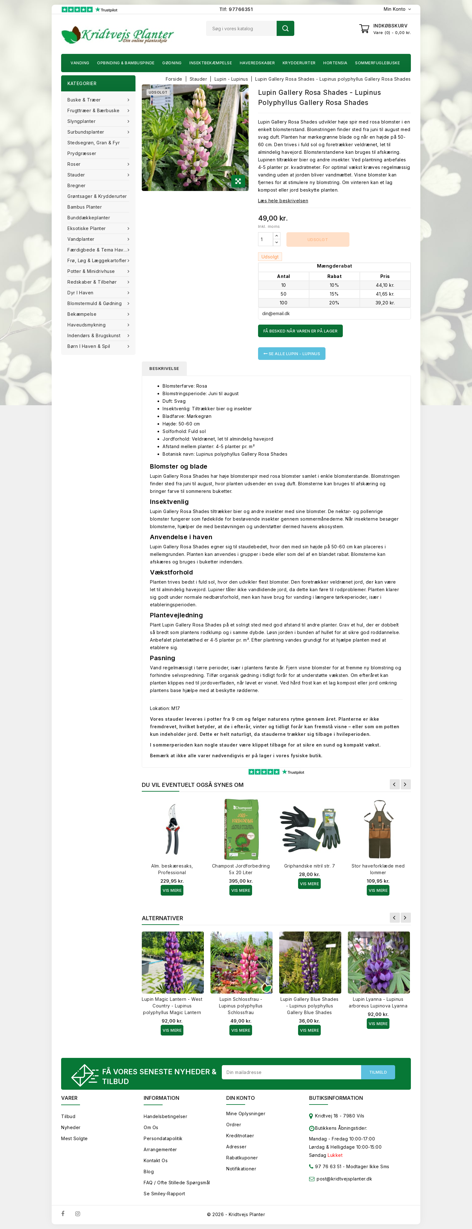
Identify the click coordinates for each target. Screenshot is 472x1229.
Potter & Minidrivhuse (91, 271)
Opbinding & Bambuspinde (126, 63)
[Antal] (265, 239)
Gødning (172, 63)
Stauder (76, 174)
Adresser (236, 1146)
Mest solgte (74, 1138)
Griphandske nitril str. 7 (309, 865)
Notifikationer (241, 1168)
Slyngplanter (82, 121)
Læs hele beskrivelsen (283, 200)
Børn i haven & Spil (89, 346)
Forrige (395, 784)
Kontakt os (156, 1160)
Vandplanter (81, 239)
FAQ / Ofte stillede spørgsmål (177, 1182)
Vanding (80, 63)
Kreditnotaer (240, 1135)
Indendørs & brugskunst (94, 335)
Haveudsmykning (87, 324)
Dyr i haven (81, 292)
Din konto (240, 1098)
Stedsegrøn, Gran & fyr (93, 142)
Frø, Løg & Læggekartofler (97, 260)
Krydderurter (299, 63)
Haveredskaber (257, 63)
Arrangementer (160, 1149)
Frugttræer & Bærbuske (94, 110)
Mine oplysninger (245, 1113)
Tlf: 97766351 (236, 9)
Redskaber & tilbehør (92, 282)
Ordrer (233, 1124)
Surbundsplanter (86, 132)
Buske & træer (84, 99)
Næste (406, 784)
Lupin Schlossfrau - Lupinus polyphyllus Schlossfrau (241, 1005)
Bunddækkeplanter (88, 217)
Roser (74, 164)
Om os (151, 1127)
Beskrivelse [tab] (164, 368)
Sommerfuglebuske (377, 63)
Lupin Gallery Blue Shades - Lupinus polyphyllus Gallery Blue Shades (309, 1005)
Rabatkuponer (242, 1157)
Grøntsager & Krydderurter (97, 196)
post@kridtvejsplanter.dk (344, 1178)
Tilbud (68, 1116)
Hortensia (335, 63)
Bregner (76, 185)
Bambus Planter (84, 207)
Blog (149, 1171)
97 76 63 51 (325, 1168)
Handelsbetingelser (165, 1116)
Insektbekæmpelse (210, 63)
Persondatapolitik (163, 1138)
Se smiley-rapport (164, 1193)
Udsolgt (318, 239)
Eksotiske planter (87, 228)
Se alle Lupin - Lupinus (291, 353)
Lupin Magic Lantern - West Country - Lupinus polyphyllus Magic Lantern (172, 1005)
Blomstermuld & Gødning (95, 303)
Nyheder (71, 1127)
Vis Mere (172, 890)
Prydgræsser (81, 153)
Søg (285, 28)
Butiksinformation (336, 1098)
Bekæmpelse (82, 314)
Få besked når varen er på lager (300, 330)
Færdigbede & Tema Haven (98, 249)
